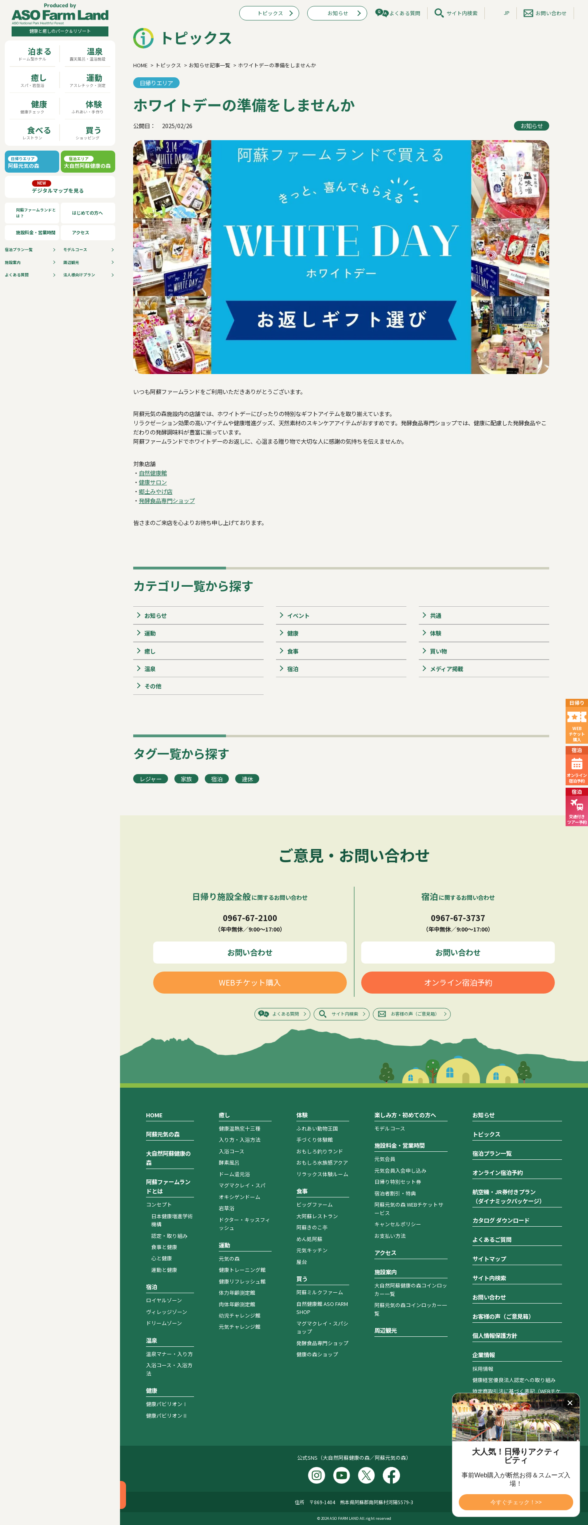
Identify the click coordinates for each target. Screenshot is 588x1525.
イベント (298, 615)
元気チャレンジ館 (239, 1326)
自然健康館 (153, 473)
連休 (247, 779)
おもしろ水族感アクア (322, 1162)
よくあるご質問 (492, 1239)
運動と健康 (164, 1270)
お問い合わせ (551, 13)
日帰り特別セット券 (397, 1181)
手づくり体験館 (314, 1139)
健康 (292, 633)
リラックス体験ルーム (322, 1174)
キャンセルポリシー (397, 1224)
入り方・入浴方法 (239, 1139)
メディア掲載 (446, 668)
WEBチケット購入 (250, 982)
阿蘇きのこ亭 (312, 1227)
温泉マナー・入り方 (169, 1354)
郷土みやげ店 (155, 491)
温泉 (150, 668)
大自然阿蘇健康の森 (168, 1158)
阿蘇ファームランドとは (168, 1186)
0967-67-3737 (458, 917)
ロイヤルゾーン (164, 1300)
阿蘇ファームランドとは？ (36, 213)
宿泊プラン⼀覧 (19, 249)
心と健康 (161, 1258)
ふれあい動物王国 (317, 1128)
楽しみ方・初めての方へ (405, 1115)
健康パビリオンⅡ (167, 1415)
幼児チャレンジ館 (239, 1315)
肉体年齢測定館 (237, 1304)
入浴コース (231, 1151)
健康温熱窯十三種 (239, 1128)
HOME (154, 1115)
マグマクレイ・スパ (242, 1185)
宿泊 (292, 668)
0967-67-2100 (250, 917)
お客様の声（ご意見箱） (415, 1013)
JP (507, 12)
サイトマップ (489, 1258)
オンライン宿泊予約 (458, 982)
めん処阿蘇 (309, 1239)
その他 (152, 686)
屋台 (301, 1261)
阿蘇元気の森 (163, 1134)
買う (302, 1278)
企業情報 (483, 1354)
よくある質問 (17, 275)
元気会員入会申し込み (400, 1170)
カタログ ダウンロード (501, 1220)
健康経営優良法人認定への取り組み (514, 1380)
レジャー (151, 779)
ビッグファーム (314, 1204)
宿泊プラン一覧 (492, 1153)
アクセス (80, 232)
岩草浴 (226, 1208)
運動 (150, 633)
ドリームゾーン (164, 1323)
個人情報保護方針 (494, 1335)
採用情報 (482, 1368)
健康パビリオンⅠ (167, 1404)
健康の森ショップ (317, 1354)
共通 (435, 615)
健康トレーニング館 (242, 1270)
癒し (150, 651)
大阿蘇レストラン (317, 1216)
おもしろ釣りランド (319, 1151)
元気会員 (384, 1159)
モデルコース (75, 249)
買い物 (438, 651)
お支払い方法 (390, 1235)
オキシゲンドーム (239, 1197)
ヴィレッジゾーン (166, 1312)
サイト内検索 (462, 13)
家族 (186, 779)
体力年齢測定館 (237, 1292)
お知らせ (338, 13)
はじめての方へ (87, 212)
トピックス (270, 13)
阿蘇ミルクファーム (319, 1292)
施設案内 (13, 262)
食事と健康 (164, 1247)
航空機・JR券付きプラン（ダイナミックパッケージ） (508, 1196)
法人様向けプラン (79, 275)
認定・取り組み (169, 1235)
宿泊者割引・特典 (395, 1193)
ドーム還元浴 (234, 1174)
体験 (435, 633)
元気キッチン (312, 1250)
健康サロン (153, 482)
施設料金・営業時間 (36, 232)
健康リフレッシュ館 (242, 1281)
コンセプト (159, 1204)
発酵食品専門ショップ (167, 500)
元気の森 (229, 1258)
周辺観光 (71, 262)
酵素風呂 (229, 1162)
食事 (292, 651)
